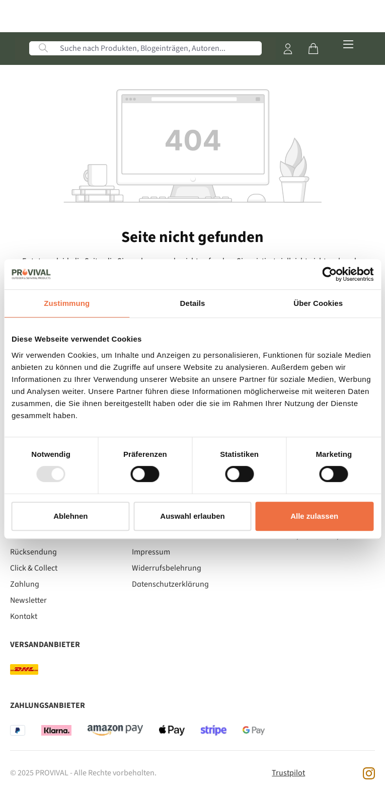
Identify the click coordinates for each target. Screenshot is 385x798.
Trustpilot (288, 772)
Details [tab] (192, 303)
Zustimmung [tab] (67, 303)
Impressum (151, 551)
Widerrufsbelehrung (166, 568)
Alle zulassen (314, 516)
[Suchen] (43, 48)
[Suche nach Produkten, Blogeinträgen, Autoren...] (159, 48)
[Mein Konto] (288, 49)
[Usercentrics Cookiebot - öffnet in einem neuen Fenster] (329, 274)
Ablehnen (70, 516)
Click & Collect (33, 568)
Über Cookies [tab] (318, 303)
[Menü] (348, 45)
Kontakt (23, 616)
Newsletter (28, 600)
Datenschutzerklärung (170, 584)
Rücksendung (33, 551)
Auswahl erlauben (192, 516)
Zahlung (24, 584)
